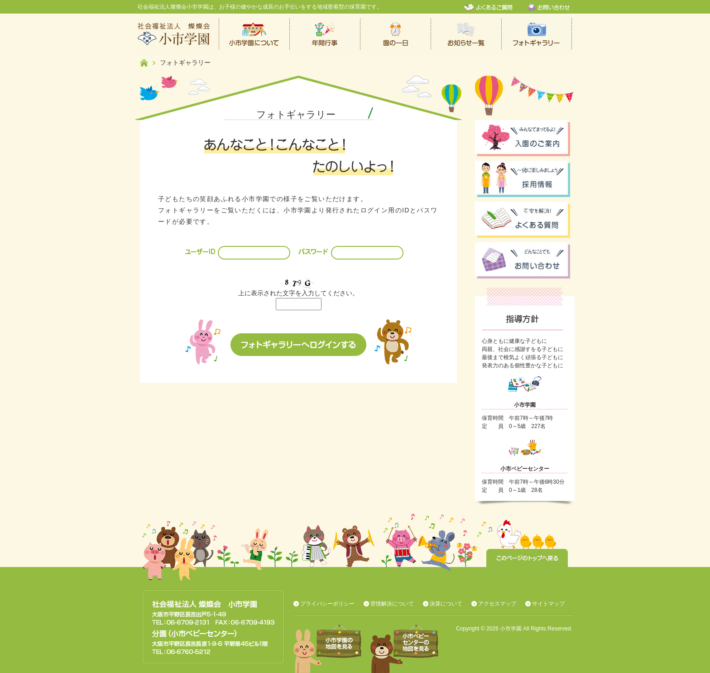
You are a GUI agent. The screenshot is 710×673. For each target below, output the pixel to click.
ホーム (144, 63)
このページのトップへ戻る (527, 558)
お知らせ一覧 (466, 34)
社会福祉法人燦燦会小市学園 (178, 34)
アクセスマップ (497, 604)
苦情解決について (392, 604)
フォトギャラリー (537, 34)
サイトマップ (548, 604)
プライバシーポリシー (327, 604)
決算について (446, 604)
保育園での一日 (395, 34)
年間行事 (325, 34)
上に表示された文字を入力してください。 (298, 293)
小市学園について (254, 34)
